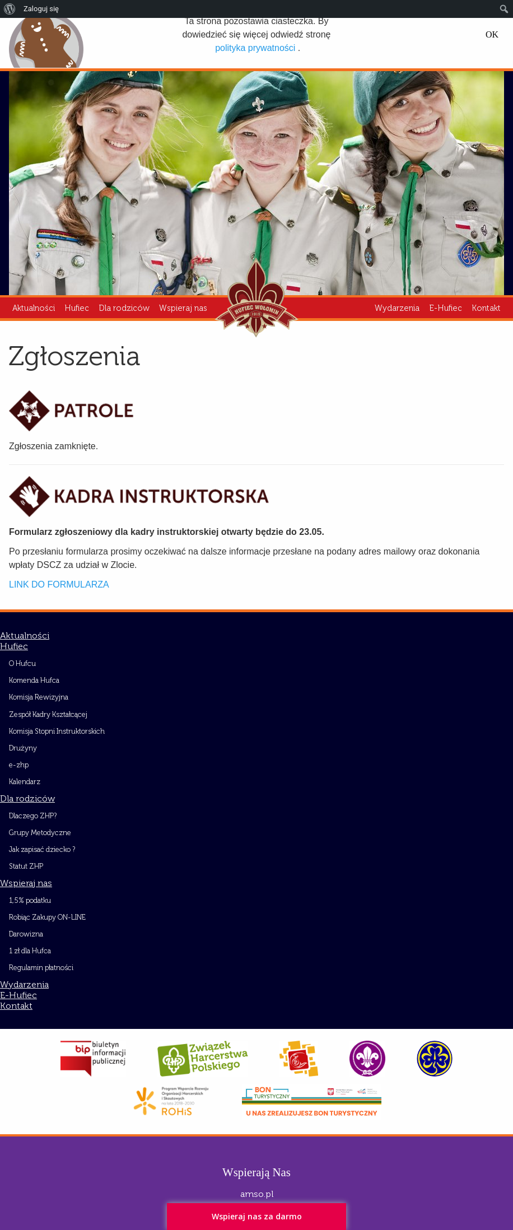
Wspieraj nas (183, 308)
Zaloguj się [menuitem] (41, 8)
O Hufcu (22, 663)
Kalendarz (24, 781)
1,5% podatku (30, 900)
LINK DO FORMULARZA (59, 584)
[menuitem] (10, 9)
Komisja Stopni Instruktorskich (57, 731)
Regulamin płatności (41, 967)
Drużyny (23, 748)
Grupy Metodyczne (40, 832)
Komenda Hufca (34, 680)
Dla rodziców (124, 308)
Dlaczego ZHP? (33, 816)
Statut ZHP (26, 866)
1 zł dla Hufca (30, 951)
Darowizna (26, 934)
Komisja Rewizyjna (38, 697)
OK (492, 34)
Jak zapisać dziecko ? (42, 849)
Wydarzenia (397, 308)
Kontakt (486, 308)
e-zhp (19, 765)
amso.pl (256, 1194)
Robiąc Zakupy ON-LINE (47, 917)
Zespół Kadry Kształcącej (48, 714)
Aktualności (33, 308)
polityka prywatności (255, 48)
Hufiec (76, 308)
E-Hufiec (445, 308)
